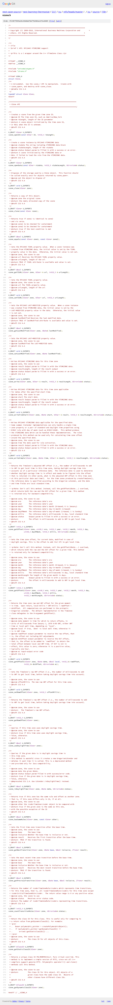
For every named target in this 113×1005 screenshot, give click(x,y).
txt (102, 1001)
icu (59, 11)
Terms (27, 1001)
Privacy (21, 1001)
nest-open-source (11, 11)
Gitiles (14, 1001)
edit (59, 21)
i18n (104, 11)
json (109, 1001)
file (52, 21)
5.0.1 (54, 11)
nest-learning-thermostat (36, 11)
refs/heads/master (73, 11)
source (96, 11)
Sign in (108, 4)
